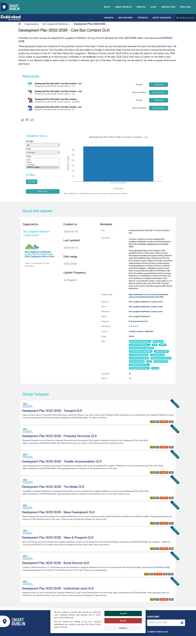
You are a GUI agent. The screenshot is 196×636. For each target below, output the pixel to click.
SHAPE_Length (43, 167)
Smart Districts (123, 7)
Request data (168, 7)
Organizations (31, 23)
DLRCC (162, 344)
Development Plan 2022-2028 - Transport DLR (52, 411)
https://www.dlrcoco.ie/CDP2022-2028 (71, 418)
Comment (43, 165)
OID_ (43, 160)
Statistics (142, 18)
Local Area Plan (161, 351)
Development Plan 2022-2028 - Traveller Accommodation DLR (62, 461)
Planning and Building (139, 358)
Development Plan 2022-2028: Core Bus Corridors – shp (58, 91)
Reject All (123, 621)
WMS (171, 574)
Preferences (123, 628)
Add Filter (32, 182)
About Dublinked (162, 18)
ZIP (157, 422)
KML (171, 422)
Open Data (185, 7)
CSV (152, 422)
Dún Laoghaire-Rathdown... (56, 23)
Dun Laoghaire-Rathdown (140, 351)
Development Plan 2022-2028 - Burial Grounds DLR (55, 563)
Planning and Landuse (161, 358)
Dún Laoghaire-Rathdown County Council (146, 306)
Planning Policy (157, 355)
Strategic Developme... (139, 364)
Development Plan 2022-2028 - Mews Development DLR (58, 512)
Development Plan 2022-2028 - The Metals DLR (53, 487)
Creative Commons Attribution (141, 331)
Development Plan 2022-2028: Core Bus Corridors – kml (58, 107)
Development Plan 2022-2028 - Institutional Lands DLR (58, 588)
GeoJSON (164, 422)
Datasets (108, 18)
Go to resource (158, 92)
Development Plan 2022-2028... (90, 23)
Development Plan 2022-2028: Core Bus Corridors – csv (58, 83)
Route (43, 162)
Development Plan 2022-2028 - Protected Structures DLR (59, 436)
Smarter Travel (161, 361)
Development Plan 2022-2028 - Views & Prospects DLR (57, 537)
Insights (141, 7)
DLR (154, 344)
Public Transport (137, 361)
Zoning (155, 368)
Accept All (123, 613)
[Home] (19, 23)
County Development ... (139, 344)
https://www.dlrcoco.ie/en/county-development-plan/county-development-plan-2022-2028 (148, 295)
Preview (139, 84)
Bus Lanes (158, 341)
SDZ (149, 361)
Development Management (141, 348)
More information (139, 92)
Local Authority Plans (138, 355)
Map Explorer (125, 18)
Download (158, 84)
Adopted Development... (140, 341)
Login (153, 7)
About (107, 7)
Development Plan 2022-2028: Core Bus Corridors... (56, 99)
